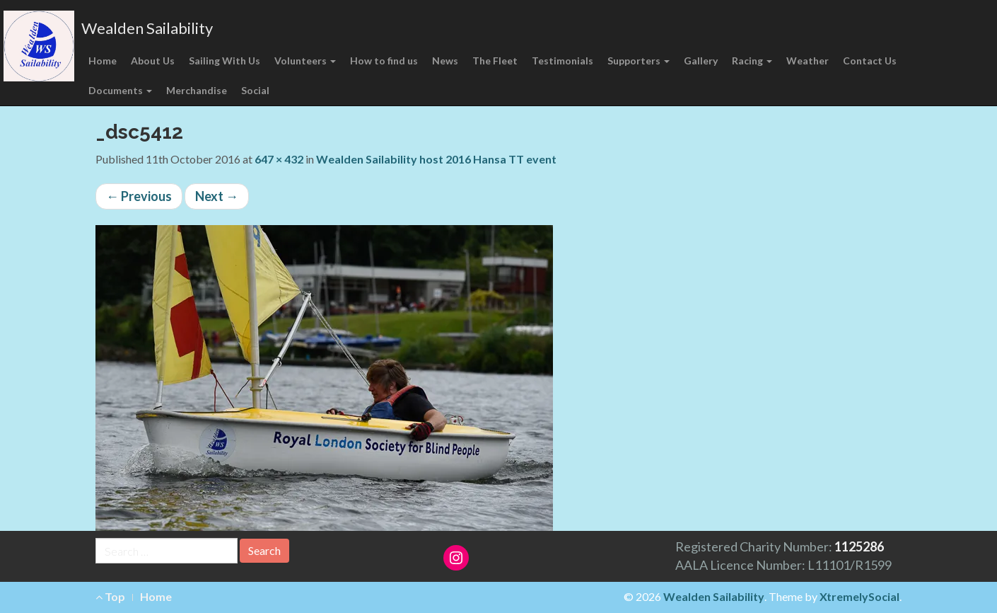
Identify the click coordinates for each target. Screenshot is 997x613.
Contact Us (870, 61)
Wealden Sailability (147, 28)
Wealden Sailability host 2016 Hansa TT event (436, 159)
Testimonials (562, 61)
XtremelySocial (859, 596)
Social (255, 90)
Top (110, 596)
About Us (153, 61)
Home (102, 61)
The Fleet (495, 61)
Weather (807, 61)
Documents (120, 90)
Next (216, 196)
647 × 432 (279, 159)
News (445, 61)
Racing (752, 61)
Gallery (701, 61)
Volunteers (305, 61)
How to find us (384, 61)
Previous (139, 196)
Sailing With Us (224, 61)
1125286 (859, 546)
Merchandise (196, 90)
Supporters (638, 61)
